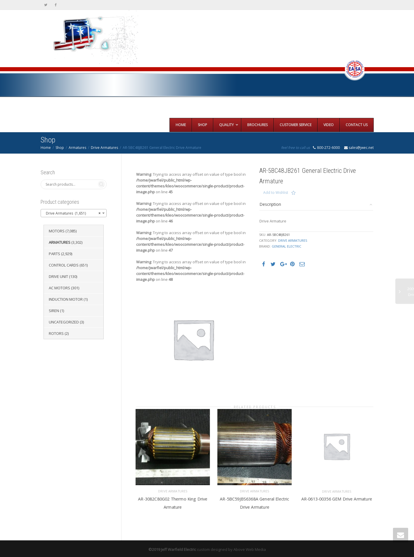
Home (46, 147)
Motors (57, 231)
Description (270, 204)
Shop (60, 147)
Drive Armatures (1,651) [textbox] (72, 213)
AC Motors (59, 287)
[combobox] (74, 213)
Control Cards (64, 265)
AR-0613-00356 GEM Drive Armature (337, 496)
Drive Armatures (104, 147)
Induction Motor (66, 299)
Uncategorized (64, 322)
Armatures (77, 147)
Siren (54, 310)
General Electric (286, 246)
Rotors (56, 333)
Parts (54, 253)
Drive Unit (58, 276)
